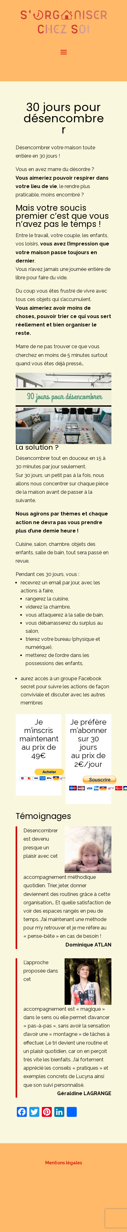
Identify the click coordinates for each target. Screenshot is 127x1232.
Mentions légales (63, 1162)
